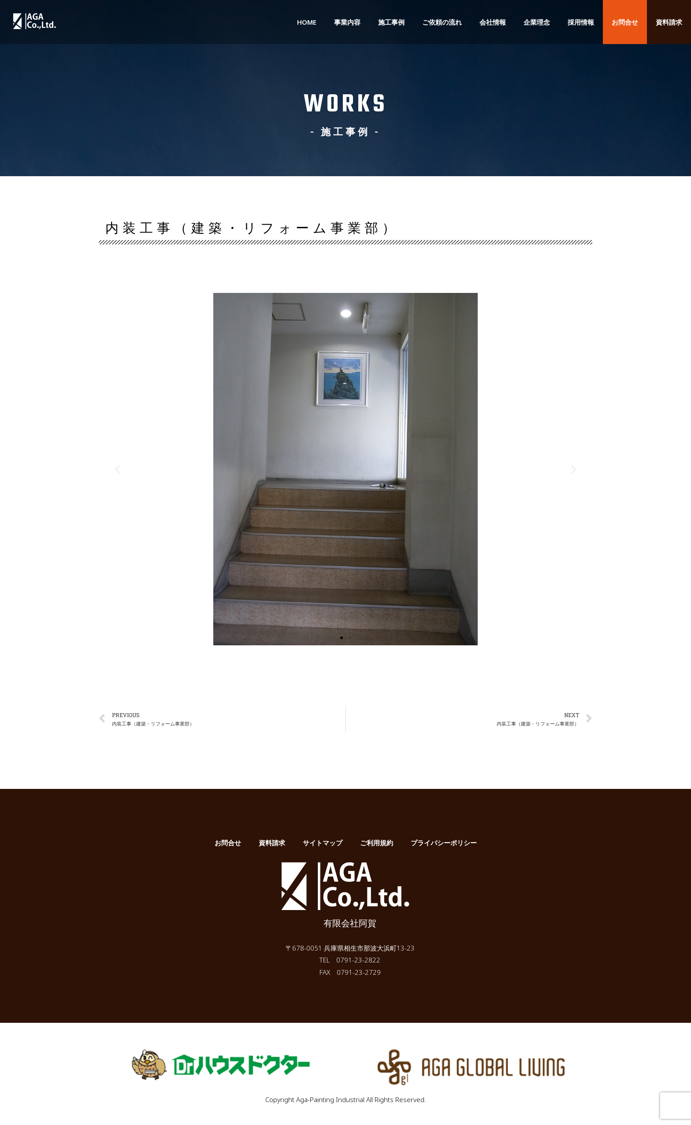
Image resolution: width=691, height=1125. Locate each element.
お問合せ (625, 22)
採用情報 (581, 22)
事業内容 (347, 22)
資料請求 (669, 22)
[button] (341, 638)
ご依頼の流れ (442, 22)
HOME (306, 22)
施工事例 (391, 22)
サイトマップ (322, 843)
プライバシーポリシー (444, 843)
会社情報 (492, 22)
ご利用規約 (376, 843)
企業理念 (537, 22)
